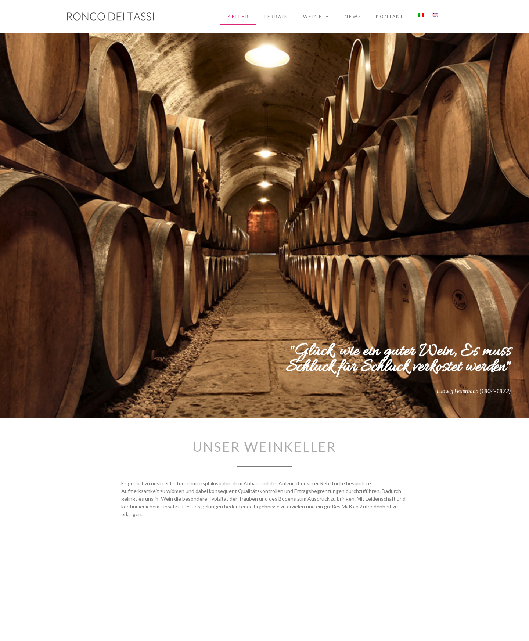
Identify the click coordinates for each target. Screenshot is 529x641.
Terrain (276, 16)
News (353, 16)
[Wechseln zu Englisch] (435, 14)
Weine (316, 16)
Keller (238, 16)
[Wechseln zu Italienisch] (421, 14)
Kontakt (390, 16)
